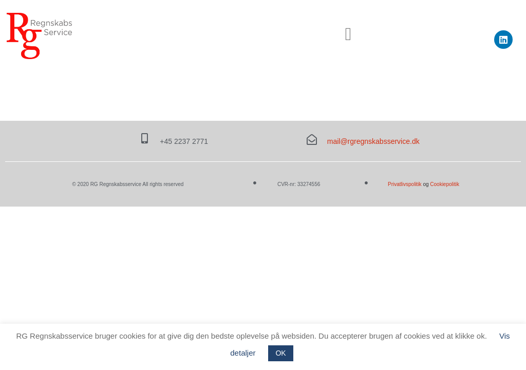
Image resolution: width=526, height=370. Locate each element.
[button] (348, 34)
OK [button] (280, 353)
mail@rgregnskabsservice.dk (373, 141)
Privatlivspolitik (405, 184)
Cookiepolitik (444, 184)
